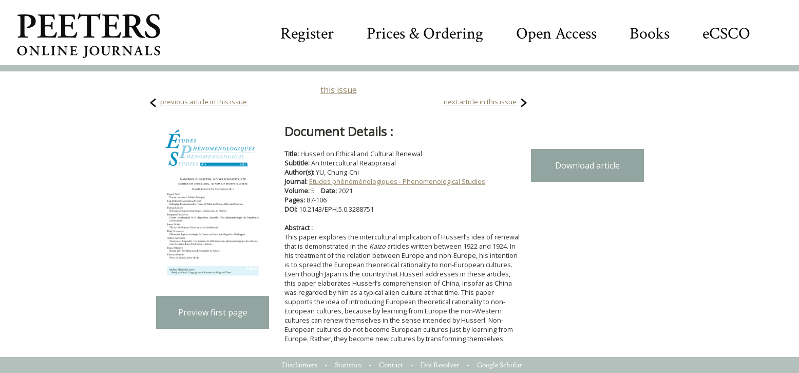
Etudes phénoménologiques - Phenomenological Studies (397, 181)
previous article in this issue (203, 101)
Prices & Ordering (425, 33)
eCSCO (726, 33)
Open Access (556, 33)
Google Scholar (499, 365)
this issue (338, 90)
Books (650, 33)
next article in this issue (480, 101)
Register (307, 33)
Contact (391, 365)
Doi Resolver (440, 365)
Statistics (348, 365)
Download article (587, 165)
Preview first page (213, 312)
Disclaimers (299, 365)
